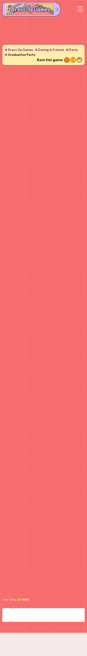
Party (73, 50)
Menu (80, 9)
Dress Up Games (20, 50)
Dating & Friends (51, 50)
